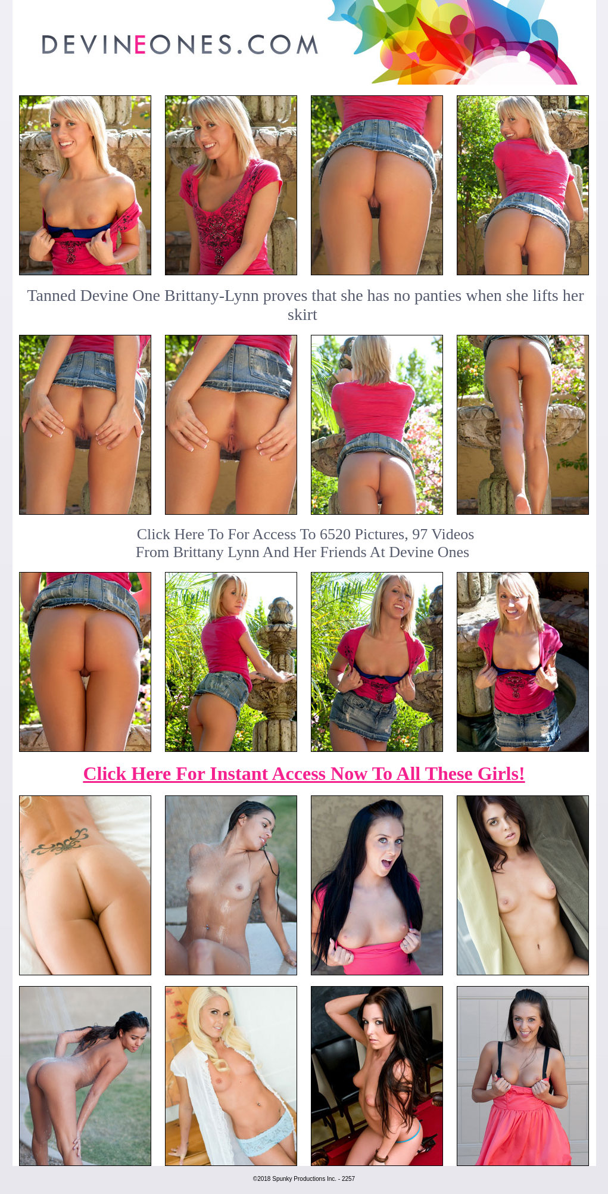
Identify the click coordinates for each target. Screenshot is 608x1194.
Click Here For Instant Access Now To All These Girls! (304, 773)
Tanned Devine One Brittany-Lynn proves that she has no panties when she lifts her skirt (305, 305)
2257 (348, 1179)
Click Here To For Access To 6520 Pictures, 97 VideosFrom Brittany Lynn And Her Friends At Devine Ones (305, 543)
